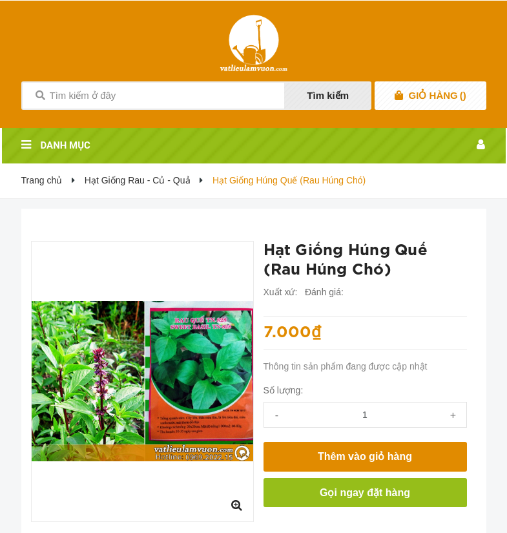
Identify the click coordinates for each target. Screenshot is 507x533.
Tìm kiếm (328, 95)
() (437, 95)
